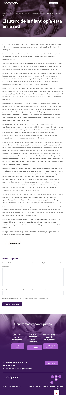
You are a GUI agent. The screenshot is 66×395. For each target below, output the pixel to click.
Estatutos (60, 389)
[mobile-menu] (62, 3)
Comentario (5, 266)
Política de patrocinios (49, 387)
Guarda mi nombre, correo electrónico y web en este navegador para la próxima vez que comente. (26, 298)
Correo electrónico (28, 289)
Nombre (4, 289)
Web (45, 289)
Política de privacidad (34, 387)
